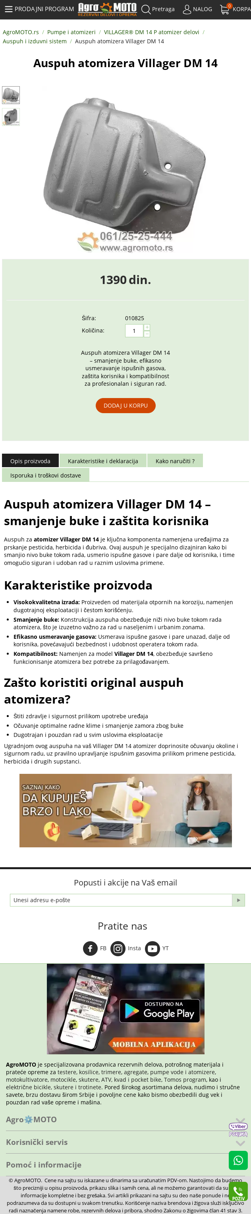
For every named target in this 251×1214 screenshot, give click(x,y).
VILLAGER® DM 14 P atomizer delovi (151, 32)
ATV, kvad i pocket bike (131, 1079)
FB (94, 948)
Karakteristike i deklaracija (103, 461)
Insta (125, 948)
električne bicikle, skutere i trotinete (53, 1087)
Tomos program (185, 1079)
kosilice (88, 1072)
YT (157, 948)
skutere (88, 1079)
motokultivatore (27, 1079)
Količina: (93, 330)
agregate (135, 1072)
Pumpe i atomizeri (71, 32)
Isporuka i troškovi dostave (45, 475)
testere (67, 1072)
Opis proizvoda (30, 461)
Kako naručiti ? (175, 461)
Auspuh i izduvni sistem (35, 41)
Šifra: (89, 318)
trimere (111, 1072)
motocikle (63, 1079)
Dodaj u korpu (126, 405)
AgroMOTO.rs (21, 32)
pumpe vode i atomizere (182, 1072)
